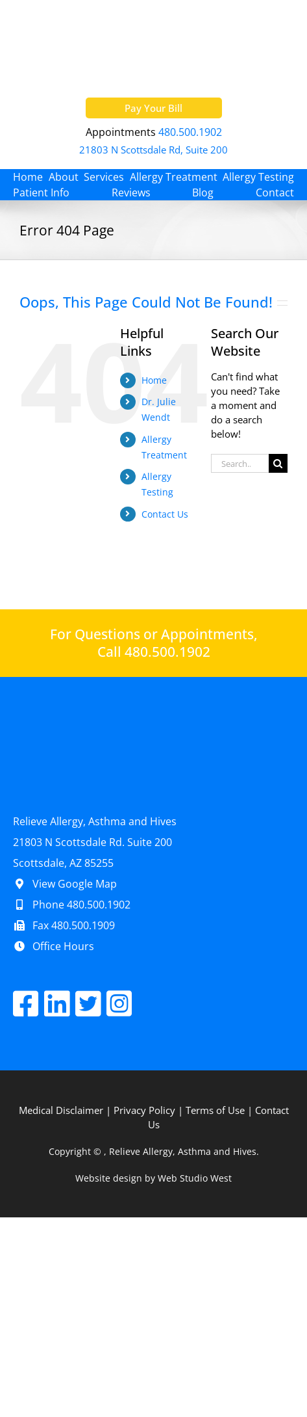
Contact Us (164, 514)
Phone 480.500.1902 (71, 904)
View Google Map (65, 884)
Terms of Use (215, 1110)
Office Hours (53, 946)
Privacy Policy (144, 1110)
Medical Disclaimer (61, 1110)
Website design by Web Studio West (153, 1178)
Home (154, 380)
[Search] (278, 463)
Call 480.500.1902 (153, 652)
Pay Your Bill (153, 107)
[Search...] (240, 463)
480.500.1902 (190, 132)
